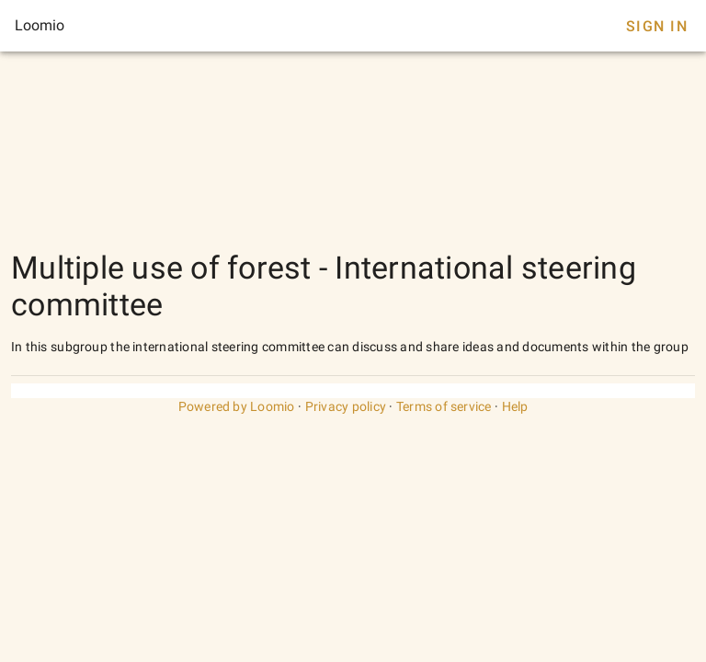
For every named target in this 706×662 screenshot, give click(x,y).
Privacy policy (346, 406)
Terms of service (444, 406)
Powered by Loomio (236, 406)
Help (515, 406)
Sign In (657, 26)
